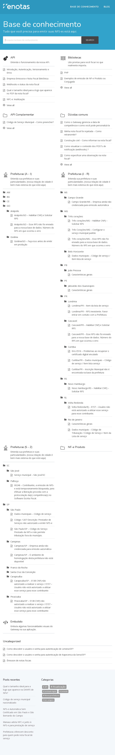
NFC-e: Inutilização (16, 99)
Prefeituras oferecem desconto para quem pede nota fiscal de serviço (18, 735)
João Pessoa (74, 270)
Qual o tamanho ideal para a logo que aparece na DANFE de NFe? (18, 689)
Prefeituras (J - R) (78, 174)
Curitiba (72, 346)
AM (8, 192)
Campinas (15, 541)
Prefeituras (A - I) (21, 174)
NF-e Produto (76, 447)
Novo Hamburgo (76, 383)
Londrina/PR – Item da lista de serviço (90, 305)
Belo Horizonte (76, 251)
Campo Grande (75, 197)
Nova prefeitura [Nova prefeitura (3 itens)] (52, 695)
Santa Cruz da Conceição (22, 571)
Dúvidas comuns (78, 114)
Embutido (16, 621)
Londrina (72, 301)
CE (8, 201)
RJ (65, 397)
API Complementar (22, 114)
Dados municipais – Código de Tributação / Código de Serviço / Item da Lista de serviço (91, 433)
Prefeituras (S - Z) (21, 447)
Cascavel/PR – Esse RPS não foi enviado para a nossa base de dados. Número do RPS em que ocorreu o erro (91, 337)
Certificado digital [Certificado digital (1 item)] (50, 691)
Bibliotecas (74, 57)
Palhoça (14, 480)
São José (14, 470)
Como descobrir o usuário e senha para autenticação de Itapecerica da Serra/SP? (46, 654)
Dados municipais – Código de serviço (32, 513)
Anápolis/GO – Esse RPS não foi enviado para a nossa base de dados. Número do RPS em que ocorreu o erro (34, 227)
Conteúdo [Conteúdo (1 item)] (64, 691)
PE (65, 280)
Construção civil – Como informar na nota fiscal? (87, 140)
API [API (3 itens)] (46, 687)
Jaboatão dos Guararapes (81, 285)
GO (8, 205)
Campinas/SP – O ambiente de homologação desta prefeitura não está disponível (33, 558)
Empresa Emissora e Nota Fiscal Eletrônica (27, 78)
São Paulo (15, 509)
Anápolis (14, 210)
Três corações (75, 216)
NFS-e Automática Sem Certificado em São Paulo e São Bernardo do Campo (18, 712)
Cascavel (72, 320)
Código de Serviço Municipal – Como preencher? (30, 122)
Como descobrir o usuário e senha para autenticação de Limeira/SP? (40, 648)
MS (65, 192)
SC (8, 465)
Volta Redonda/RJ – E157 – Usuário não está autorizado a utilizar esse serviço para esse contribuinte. (91, 410)
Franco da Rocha (18, 567)
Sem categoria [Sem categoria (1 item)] (49, 700)
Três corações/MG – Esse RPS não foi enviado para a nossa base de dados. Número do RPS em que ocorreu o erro (91, 242)
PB (65, 265)
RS (65, 378)
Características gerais (82, 274)
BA (8, 196)
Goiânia (14, 236)
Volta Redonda (75, 402)
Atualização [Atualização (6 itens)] (59, 686)
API (12, 57)
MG (66, 211)
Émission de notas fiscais (19, 660)
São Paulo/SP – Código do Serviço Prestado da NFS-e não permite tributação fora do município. (30, 532)
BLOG (107, 6)
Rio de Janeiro (75, 419)
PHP (66, 72)
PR (65, 296)
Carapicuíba (16, 576)
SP (8, 504)
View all (10, 105)
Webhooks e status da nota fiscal (23, 84)
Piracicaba (15, 596)
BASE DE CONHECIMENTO (84, 6)
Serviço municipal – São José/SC (29, 474)
